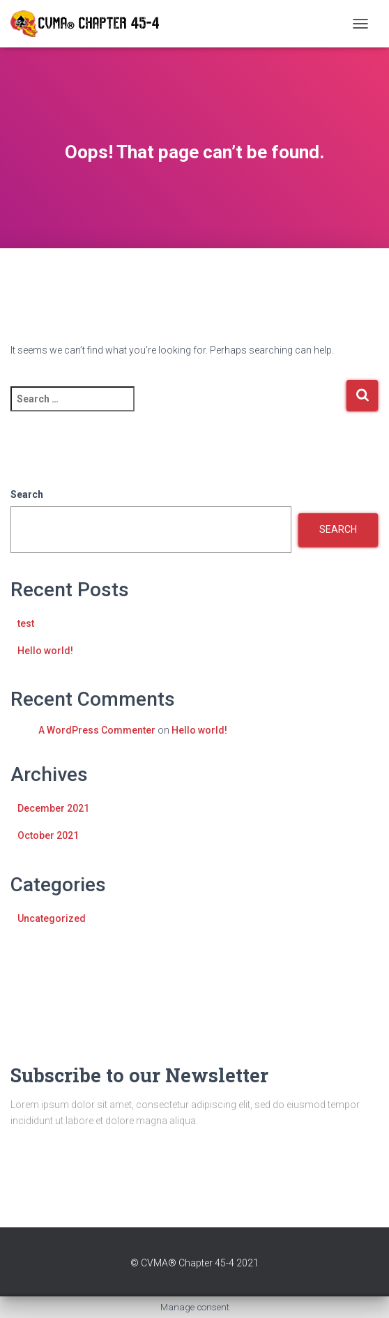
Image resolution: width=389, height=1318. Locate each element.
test (25, 623)
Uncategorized (51, 918)
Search (26, 494)
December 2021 (53, 808)
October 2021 (48, 835)
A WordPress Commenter (96, 730)
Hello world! (45, 650)
